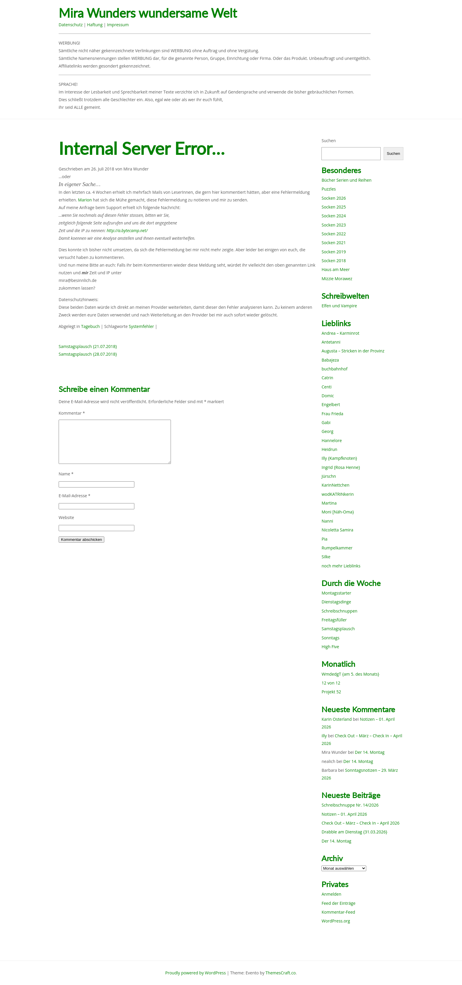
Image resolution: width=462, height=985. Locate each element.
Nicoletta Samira (337, 530)
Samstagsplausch (338, 628)
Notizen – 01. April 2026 (344, 814)
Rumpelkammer (336, 548)
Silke (325, 556)
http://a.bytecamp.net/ (127, 230)
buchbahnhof (334, 369)
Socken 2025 (333, 207)
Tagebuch (90, 326)
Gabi (325, 422)
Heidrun (329, 449)
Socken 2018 (333, 260)
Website (66, 517)
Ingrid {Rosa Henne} (340, 467)
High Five (330, 646)
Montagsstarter (336, 593)
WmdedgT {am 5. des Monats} (350, 674)
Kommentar (72, 413)
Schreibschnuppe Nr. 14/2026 (349, 805)
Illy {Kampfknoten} (339, 458)
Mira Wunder (136, 169)
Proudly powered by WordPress (195, 973)
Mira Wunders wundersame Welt (148, 13)
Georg (327, 431)
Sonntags (330, 638)
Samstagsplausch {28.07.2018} (88, 354)
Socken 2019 (333, 252)
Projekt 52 (331, 692)
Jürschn (328, 476)
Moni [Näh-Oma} (337, 512)
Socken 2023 (333, 225)
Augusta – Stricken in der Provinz (352, 351)
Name (66, 474)
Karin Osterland (336, 719)
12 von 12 (330, 683)
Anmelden (331, 894)
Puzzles (328, 189)
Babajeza (330, 360)
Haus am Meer (335, 269)
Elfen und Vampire (339, 305)
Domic (327, 395)
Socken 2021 (333, 242)
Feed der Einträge (338, 903)
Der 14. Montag (370, 752)
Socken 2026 (333, 198)
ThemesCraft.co (280, 973)
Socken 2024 (333, 216)
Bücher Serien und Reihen (346, 180)
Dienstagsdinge (336, 602)
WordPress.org (335, 921)
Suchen (328, 140)
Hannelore (331, 440)
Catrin (327, 377)
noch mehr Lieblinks (340, 566)
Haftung (95, 24)
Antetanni (330, 342)
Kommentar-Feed (338, 912)
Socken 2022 (333, 234)
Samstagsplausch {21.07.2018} (88, 346)
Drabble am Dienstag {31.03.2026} (354, 832)
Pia (324, 539)
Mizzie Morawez (336, 278)
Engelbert (330, 404)
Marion (85, 200)
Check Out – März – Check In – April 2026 (360, 823)
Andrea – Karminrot (340, 333)
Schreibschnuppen (339, 611)
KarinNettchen (335, 485)
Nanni (327, 521)
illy (324, 735)
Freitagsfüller (333, 620)
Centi (326, 387)
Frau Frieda (332, 413)
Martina (328, 503)
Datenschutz (70, 24)
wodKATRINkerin (337, 494)
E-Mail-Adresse (74, 495)
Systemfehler (141, 326)
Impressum (118, 24)
